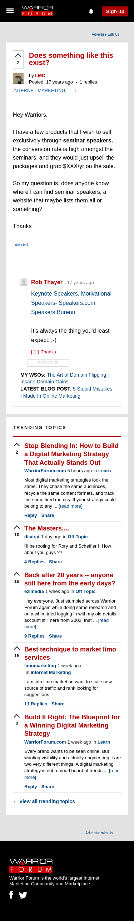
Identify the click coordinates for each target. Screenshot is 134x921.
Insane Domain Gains (44, 381)
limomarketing (40, 665)
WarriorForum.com (45, 470)
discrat (32, 536)
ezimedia (34, 591)
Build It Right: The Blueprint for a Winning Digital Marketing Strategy (72, 726)
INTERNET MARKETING (39, 90)
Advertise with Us (105, 34)
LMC (40, 75)
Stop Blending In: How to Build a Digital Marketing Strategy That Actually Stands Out (71, 454)
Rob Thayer (47, 282)
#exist (21, 244)
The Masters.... (46, 528)
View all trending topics (44, 801)
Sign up (115, 11)
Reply (30, 515)
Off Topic (78, 536)
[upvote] (18, 59)
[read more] (70, 506)
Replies (34, 561)
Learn (104, 470)
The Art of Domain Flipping (76, 375)
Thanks (43, 351)
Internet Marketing (51, 672)
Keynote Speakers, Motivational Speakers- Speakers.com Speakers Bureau (71, 303)
